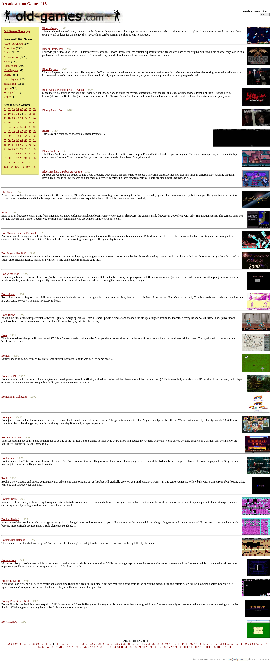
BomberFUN (8, 376)
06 (25, 109)
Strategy (8, 92)
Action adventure (13, 43)
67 (13, 144)
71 (30, 144)
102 (29, 162)
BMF (4, 212)
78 (25, 149)
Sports (7, 88)
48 (34, 131)
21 (21, 118)
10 (9, 113)
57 (5, 140)
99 (13, 162)
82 (9, 153)
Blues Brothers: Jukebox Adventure (62, 171)
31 (30, 122)
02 (9, 109)
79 (30, 149)
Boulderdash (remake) (13, 539)
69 (21, 144)
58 (9, 140)
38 (25, 127)
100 (18, 162)
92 (17, 158)
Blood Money (50, 28)
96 (34, 158)
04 (17, 109)
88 (34, 153)
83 (13, 153)
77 (21, 149)
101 (24, 162)
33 (5, 127)
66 (9, 144)
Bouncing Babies (10, 580)
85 (21, 153)
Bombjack (7, 417)
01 (5, 109)
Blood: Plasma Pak (52, 48)
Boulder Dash (9, 498)
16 (34, 113)
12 (17, 113)
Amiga (7, 52)
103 (6, 166)
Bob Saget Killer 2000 (13, 253)
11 (13, 113)
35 (13, 127)
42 (9, 131)
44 (17, 131)
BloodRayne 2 (50, 69)
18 (9, 118)
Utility (7, 96)
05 (21, 109)
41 (5, 131)
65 (5, 144)
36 (17, 127)
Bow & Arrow (9, 621)
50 (9, 135)
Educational (10, 65)
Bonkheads (7, 458)
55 (30, 135)
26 (9, 122)
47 (30, 131)
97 (5, 162)
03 (13, 109)
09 (5, 113)
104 (11, 166)
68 (17, 144)
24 (34, 118)
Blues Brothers (50, 151)
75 (13, 149)
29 (21, 122)
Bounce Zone (8, 560)
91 (13, 158)
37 (21, 127)
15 (29, 113)
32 (34, 122)
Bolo (4, 335)
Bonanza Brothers (11, 437)
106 (22, 166)
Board (7, 61)
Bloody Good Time (53, 110)
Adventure (9, 48)
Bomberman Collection (14, 396)
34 (9, 127)
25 (5, 122)
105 (17, 166)
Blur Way (6, 192)
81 (5, 153)
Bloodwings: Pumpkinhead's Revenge (63, 89)
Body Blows (8, 314)
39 (30, 127)
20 (17, 118)
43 (13, 131)
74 (9, 149)
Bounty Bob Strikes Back (15, 601)
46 (25, 131)
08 (34, 109)
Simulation (10, 83)
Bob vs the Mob (10, 273)
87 (30, 153)
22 (25, 118)
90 (9, 158)
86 (25, 153)
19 (13, 118)
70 (25, 144)
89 (5, 158)
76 (17, 149)
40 (34, 127)
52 (17, 135)
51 (13, 135)
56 (34, 135)
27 (13, 122)
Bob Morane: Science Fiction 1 (18, 232)
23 (30, 118)
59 (13, 140)
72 (34, 144)
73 (5, 149)
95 (30, 158)
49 (5, 135)
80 (34, 149)
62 (25, 140)
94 (25, 158)
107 (28, 166)
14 (25, 113)
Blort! (45, 130)
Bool (4, 478)
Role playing (11, 79)
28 (17, 122)
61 (21, 140)
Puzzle (7, 74)
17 (5, 118)
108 (33, 166)
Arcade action (11, 56)
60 (17, 140)
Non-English (11, 70)
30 (25, 122)
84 (17, 153)
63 (30, 140)
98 (9, 162)
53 (21, 135)
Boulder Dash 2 (10, 519)
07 (30, 109)
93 (21, 158)
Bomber (5, 355)
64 (34, 140)
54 (25, 135)
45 (21, 131)
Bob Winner (8, 294)
